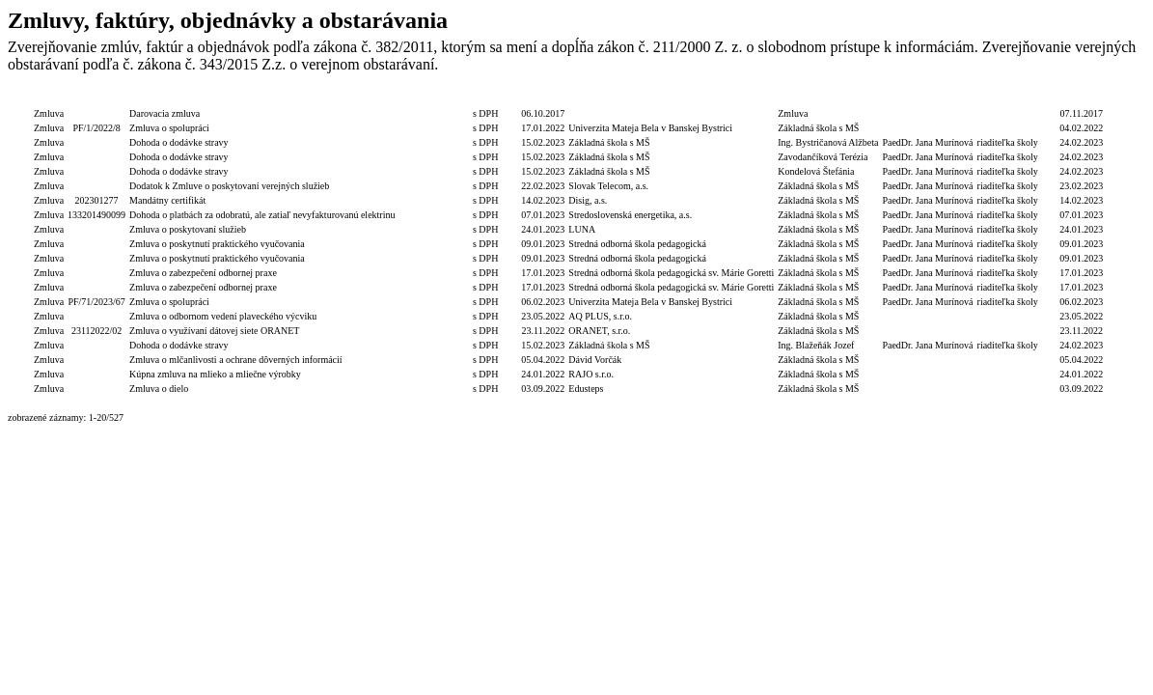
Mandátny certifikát (167, 200)
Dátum (543, 99)
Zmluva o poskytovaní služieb (187, 229)
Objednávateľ (828, 99)
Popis (262, 99)
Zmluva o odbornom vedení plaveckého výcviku (222, 316)
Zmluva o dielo (158, 388)
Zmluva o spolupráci (169, 128)
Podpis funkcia (1008, 99)
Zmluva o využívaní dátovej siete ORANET (214, 330)
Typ (49, 99)
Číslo (96, 99)
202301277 (97, 200)
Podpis (928, 99)
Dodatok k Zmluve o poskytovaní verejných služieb (229, 186)
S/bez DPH (495, 99)
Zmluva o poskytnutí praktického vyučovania (217, 243)
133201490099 (96, 214)
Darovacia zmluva (164, 113)
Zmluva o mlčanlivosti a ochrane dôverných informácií (235, 359)
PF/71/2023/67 (96, 301)
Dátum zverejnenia (1081, 99)
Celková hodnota (433, 99)
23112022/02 (96, 330)
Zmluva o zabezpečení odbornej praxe (203, 272)
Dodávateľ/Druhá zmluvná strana (671, 99)
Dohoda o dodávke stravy (178, 142)
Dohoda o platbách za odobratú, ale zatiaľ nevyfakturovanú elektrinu (262, 214)
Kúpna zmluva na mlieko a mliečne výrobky (215, 374)
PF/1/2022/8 (96, 128)
